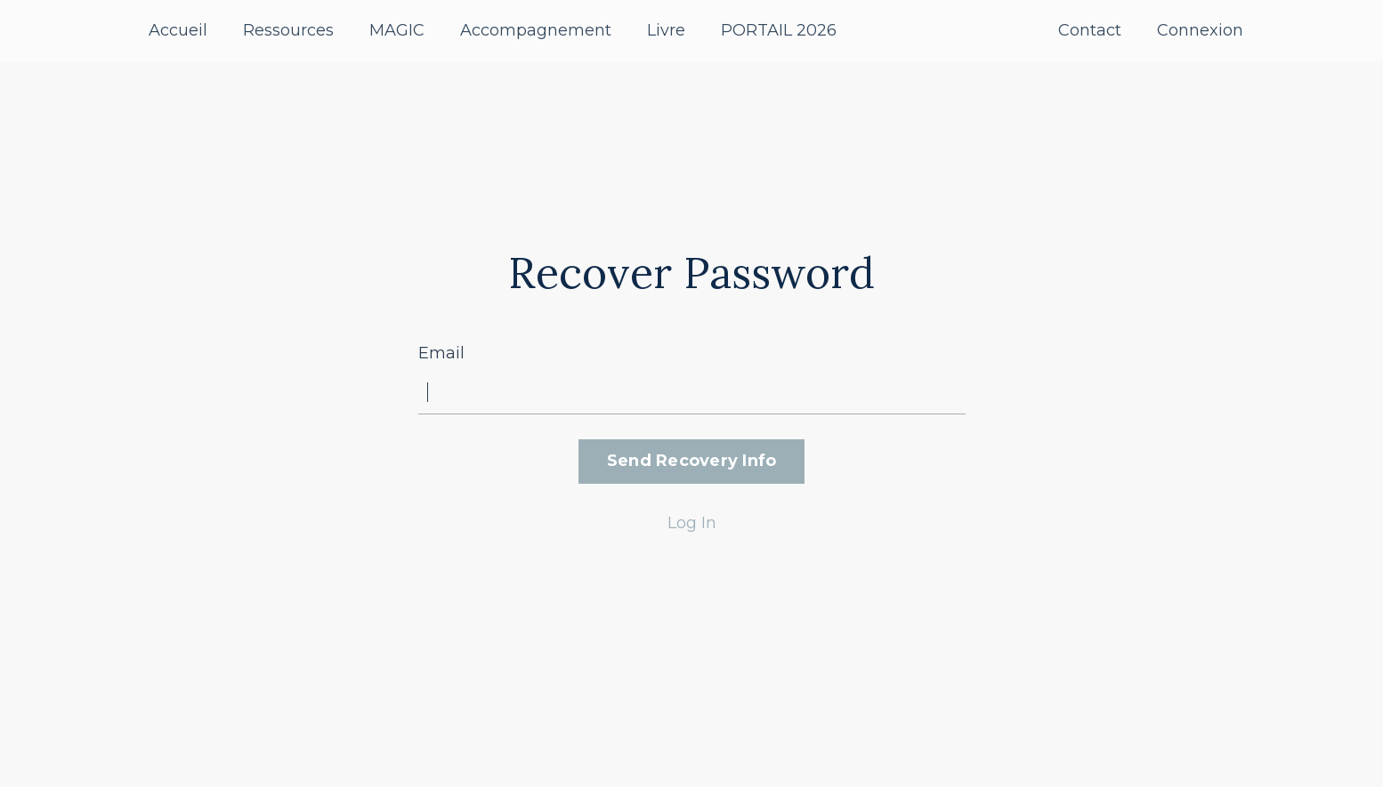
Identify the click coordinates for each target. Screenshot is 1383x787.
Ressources (288, 30)
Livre (666, 30)
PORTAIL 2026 (779, 30)
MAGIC (397, 30)
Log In (691, 523)
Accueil (178, 30)
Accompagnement (535, 30)
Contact (1089, 30)
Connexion (1200, 30)
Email (441, 353)
